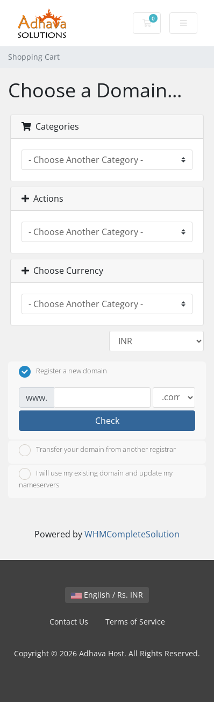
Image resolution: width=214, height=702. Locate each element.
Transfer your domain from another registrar (97, 450)
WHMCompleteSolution (132, 534)
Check (107, 421)
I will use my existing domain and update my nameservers (96, 479)
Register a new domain (63, 372)
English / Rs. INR (107, 595)
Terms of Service (135, 621)
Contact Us (68, 621)
